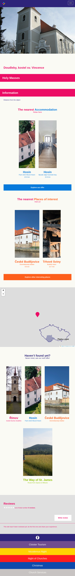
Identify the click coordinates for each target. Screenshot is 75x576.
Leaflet (62, 346)
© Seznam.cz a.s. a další (69, 346)
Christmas (37, 565)
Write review (63, 518)
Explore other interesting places (37, 277)
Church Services (37, 572)
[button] (37, 314)
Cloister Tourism (37, 544)
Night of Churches (37, 558)
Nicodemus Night (37, 551)
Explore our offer (37, 187)
